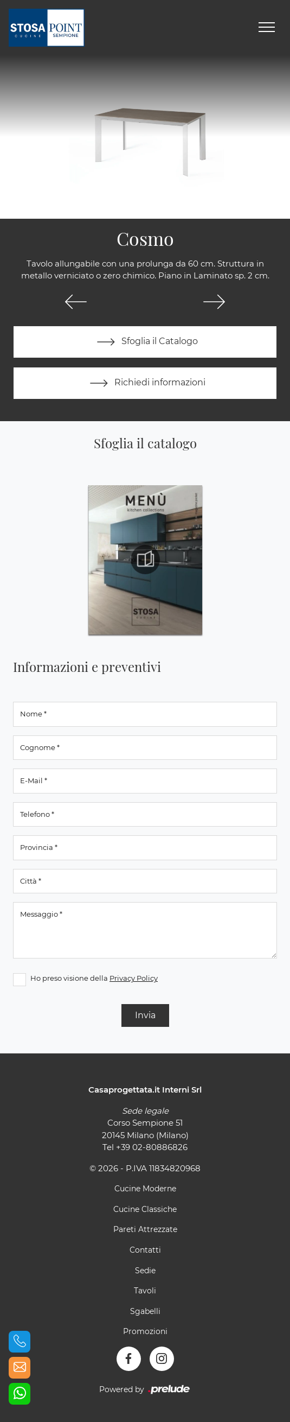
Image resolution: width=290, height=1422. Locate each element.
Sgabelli (145, 1311)
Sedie (145, 1270)
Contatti (145, 1250)
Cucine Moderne (145, 1189)
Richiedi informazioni (145, 383)
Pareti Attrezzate (145, 1229)
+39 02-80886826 (152, 1147)
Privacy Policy (133, 978)
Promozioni (145, 1331)
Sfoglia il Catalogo (145, 342)
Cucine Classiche (145, 1209)
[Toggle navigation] (266, 27)
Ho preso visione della (94, 978)
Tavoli (145, 1291)
